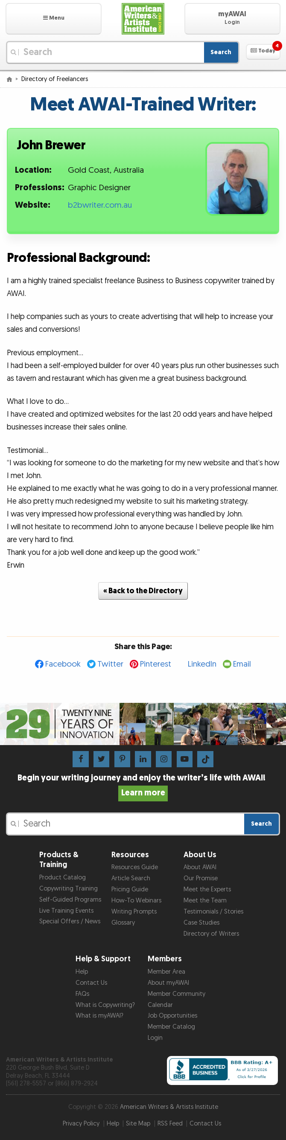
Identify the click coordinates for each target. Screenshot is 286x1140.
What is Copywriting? (105, 1005)
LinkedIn (202, 664)
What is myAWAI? (99, 1016)
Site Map (138, 1124)
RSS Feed (170, 1124)
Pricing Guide (129, 889)
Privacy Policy (81, 1124)
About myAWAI (168, 983)
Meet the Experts (207, 889)
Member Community (176, 994)
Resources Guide (134, 867)
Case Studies (201, 923)
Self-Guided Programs (70, 900)
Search (220, 52)
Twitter (110, 664)
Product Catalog (62, 877)
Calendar (160, 1005)
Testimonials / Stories (213, 912)
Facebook (63, 664)
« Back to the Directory (143, 591)
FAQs (82, 994)
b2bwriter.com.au (100, 205)
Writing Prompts (134, 912)
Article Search (130, 878)
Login (155, 1038)
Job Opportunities (172, 1016)
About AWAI (200, 867)
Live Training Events (66, 911)
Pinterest (155, 664)
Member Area (166, 972)
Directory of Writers (211, 934)
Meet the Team (205, 900)
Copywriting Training (68, 889)
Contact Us (91, 983)
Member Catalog (171, 1027)
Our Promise (201, 878)
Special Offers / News (69, 921)
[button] (54, 19)
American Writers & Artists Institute (169, 1107)
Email (242, 664)
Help (82, 972)
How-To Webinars (136, 900)
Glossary (123, 923)
